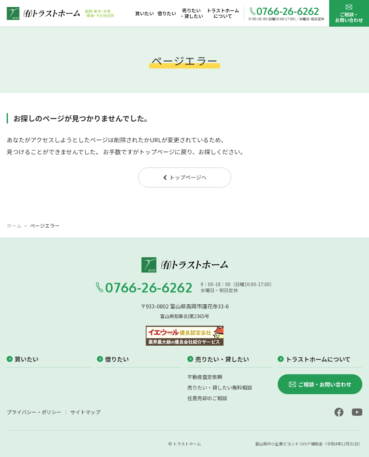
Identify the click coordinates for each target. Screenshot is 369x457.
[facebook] (339, 412)
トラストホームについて (314, 359)
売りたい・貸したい (218, 359)
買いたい (23, 359)
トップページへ (184, 177)
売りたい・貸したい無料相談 (219, 387)
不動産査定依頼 (204, 376)
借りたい (113, 359)
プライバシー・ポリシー (34, 411)
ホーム (14, 225)
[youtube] (357, 412)
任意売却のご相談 (207, 398)
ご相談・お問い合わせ (349, 13)
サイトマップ (85, 411)
